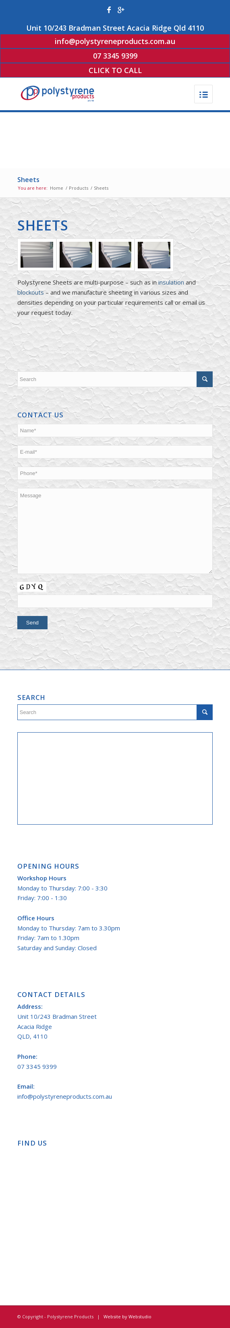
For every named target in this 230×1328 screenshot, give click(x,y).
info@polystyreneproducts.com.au (115, 41)
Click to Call (115, 70)
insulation (171, 282)
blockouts (30, 292)
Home (56, 188)
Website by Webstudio (127, 1316)
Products (78, 188)
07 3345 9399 (115, 56)
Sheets (28, 179)
